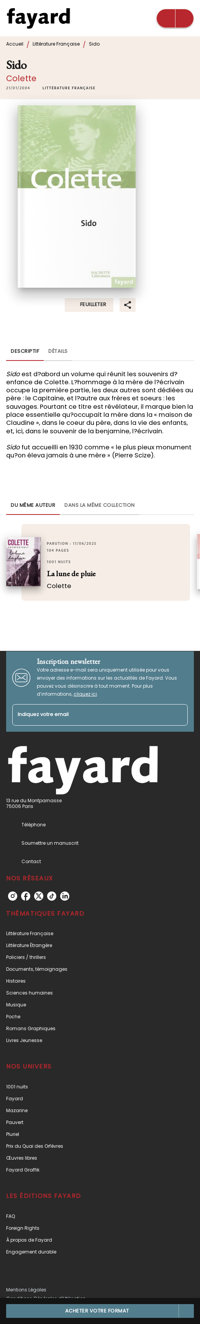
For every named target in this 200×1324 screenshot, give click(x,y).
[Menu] (175, 18)
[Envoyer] (178, 715)
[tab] (25, 351)
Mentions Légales (26, 1289)
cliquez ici (85, 694)
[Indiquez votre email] (90, 715)
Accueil (14, 44)
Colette (21, 78)
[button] (68, 88)
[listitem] (12, 896)
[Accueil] (38, 18)
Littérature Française (56, 44)
